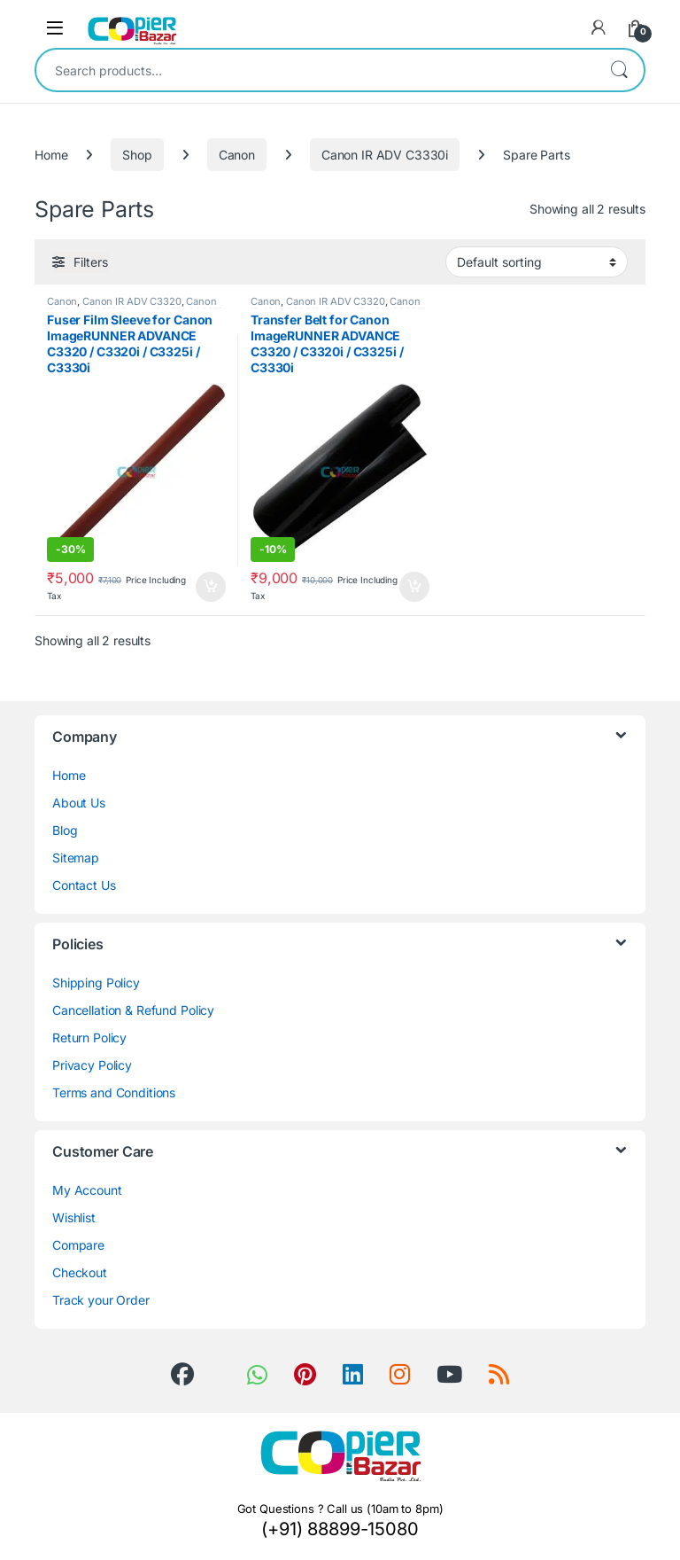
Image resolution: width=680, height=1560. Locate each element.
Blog (64, 830)
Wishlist (74, 1217)
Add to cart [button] (211, 587)
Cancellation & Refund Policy (133, 1010)
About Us (78, 802)
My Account (87, 1189)
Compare (78, 1244)
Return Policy (89, 1037)
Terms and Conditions (113, 1092)
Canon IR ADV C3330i (384, 154)
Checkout (79, 1272)
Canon (237, 154)
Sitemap (75, 857)
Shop (136, 154)
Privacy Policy (92, 1064)
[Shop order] (536, 261)
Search (619, 70)
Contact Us (84, 885)
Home (51, 154)
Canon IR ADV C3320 (131, 301)
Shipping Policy (96, 982)
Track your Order (101, 1299)
